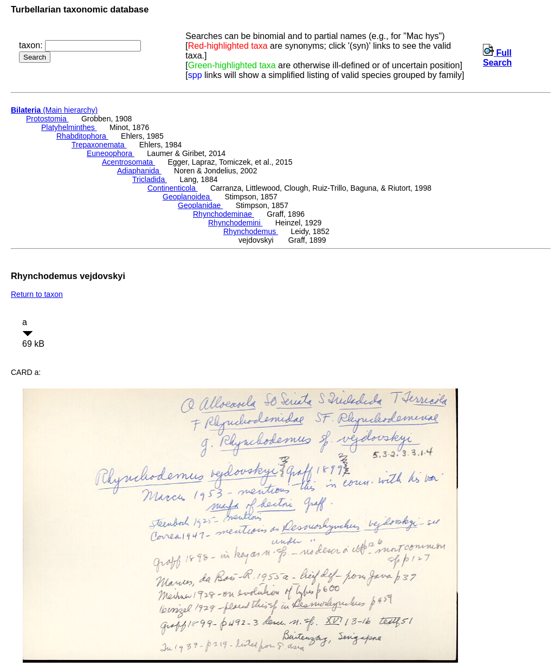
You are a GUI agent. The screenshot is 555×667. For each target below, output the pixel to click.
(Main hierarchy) (54, 110)
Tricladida (149, 179)
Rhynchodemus (250, 231)
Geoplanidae (200, 205)
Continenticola (172, 188)
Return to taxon (37, 294)
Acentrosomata (128, 162)
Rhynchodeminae (223, 214)
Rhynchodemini (235, 222)
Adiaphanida (139, 170)
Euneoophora (110, 153)
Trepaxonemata (99, 144)
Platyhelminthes (69, 127)
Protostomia (47, 118)
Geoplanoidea (187, 196)
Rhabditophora (82, 136)
